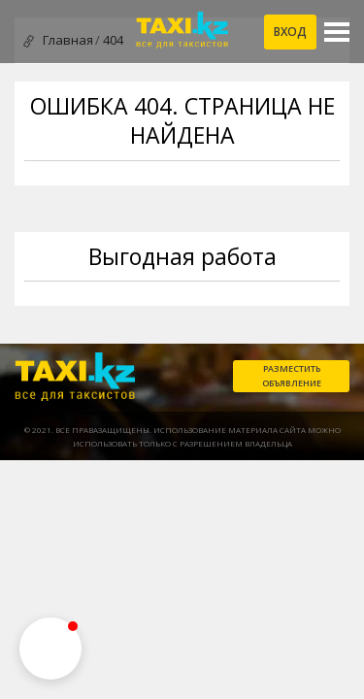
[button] (50, 648)
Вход (290, 31)
